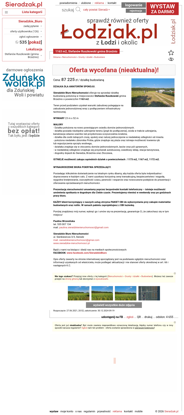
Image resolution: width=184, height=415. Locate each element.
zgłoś (129, 317)
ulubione (86, 2)
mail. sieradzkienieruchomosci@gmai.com (76, 240)
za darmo (162, 8)
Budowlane (99, 57)
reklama (99, 2)
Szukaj (78, 9)
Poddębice (33, 387)
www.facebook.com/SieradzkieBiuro (87, 252)
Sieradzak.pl (171, 411)
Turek (36, 395)
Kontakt (128, 411)
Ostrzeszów (33, 376)
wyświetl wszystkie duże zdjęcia (114, 305)
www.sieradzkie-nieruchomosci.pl (71, 243)
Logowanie (133, 5)
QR (139, 317)
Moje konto (66, 411)
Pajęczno (34, 384)
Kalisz (35, 372)
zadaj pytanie (31, 26)
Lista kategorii (32, 12)
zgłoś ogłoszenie (29, 36)
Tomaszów (33, 391)
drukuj (148, 317)
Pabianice (33, 380)
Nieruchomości (69, 57)
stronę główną (72, 279)
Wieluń (35, 399)
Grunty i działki (85, 57)
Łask (36, 364)
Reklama (117, 411)
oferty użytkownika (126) (24, 31)
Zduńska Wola (31, 407)
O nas (78, 411)
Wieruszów (33, 403)
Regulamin (89, 411)
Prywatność (104, 411)
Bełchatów (33, 360)
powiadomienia (68, 2)
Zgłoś (84, 328)
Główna (57, 57)
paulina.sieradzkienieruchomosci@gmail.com (84, 227)
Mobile (138, 411)
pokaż (35, 42)
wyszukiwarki (101, 279)
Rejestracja (136, 10)
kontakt (112, 2)
